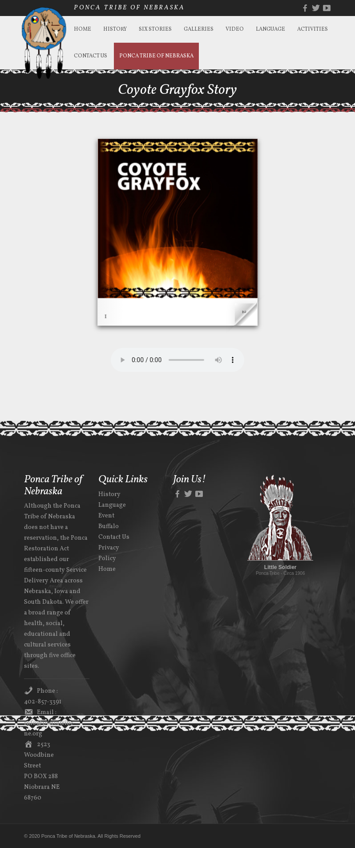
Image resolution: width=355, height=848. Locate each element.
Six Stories (155, 29)
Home (82, 29)
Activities (312, 29)
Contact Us (90, 56)
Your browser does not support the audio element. (177, 360)
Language (270, 29)
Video (235, 29)
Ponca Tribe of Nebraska (156, 56)
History (115, 29)
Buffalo (108, 526)
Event (106, 516)
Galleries (199, 29)
